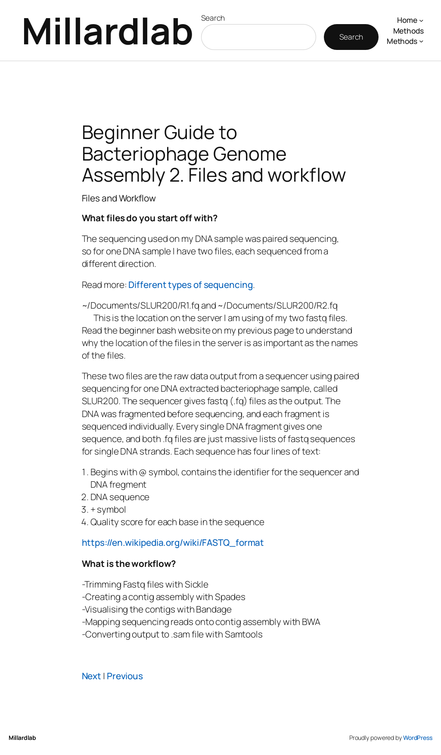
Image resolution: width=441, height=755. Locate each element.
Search (212, 17)
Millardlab (107, 30)
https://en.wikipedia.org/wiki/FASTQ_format (173, 542)
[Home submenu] (421, 20)
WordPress (417, 737)
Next (92, 676)
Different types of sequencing (190, 284)
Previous (125, 676)
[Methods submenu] (421, 41)
